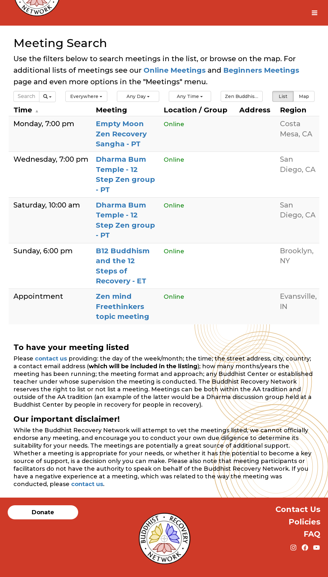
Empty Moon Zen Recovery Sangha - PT (121, 133)
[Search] (26, 96)
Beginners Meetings (260, 70)
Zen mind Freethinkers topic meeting (122, 306)
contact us (51, 358)
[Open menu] (314, 13)
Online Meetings (175, 70)
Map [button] (304, 96)
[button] (86, 96)
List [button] (283, 96)
